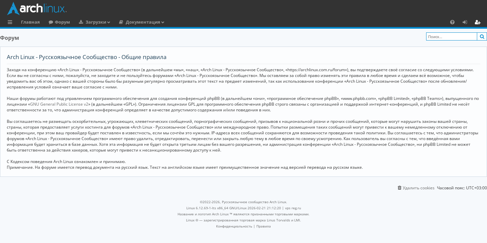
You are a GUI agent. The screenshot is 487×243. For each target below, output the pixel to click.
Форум (62, 22)
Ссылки (11, 23)
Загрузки (96, 22)
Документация (143, 22)
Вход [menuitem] (467, 23)
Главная (30, 22)
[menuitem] (452, 22)
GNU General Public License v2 (59, 104)
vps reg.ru (293, 208)
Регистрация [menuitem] (479, 23)
